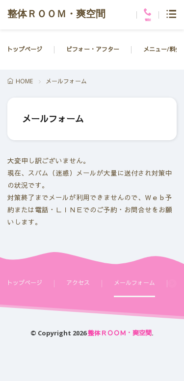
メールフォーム (134, 283)
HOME (24, 81)
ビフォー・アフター (92, 49)
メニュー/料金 (162, 49)
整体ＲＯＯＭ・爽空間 (56, 15)
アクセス (78, 283)
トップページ (24, 49)
